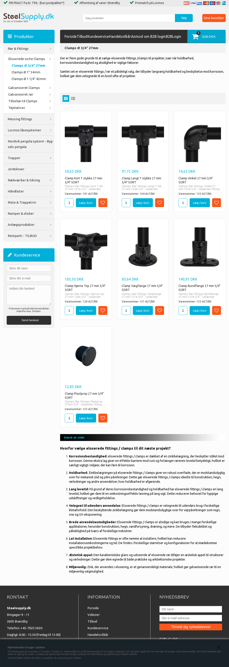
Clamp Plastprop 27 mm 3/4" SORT (84, 395)
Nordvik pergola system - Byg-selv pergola (31, 144)
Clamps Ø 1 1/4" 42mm (29, 79)
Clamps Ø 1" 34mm (26, 72)
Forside (71, 36)
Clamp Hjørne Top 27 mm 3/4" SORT (85, 288)
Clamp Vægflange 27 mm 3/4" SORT (142, 288)
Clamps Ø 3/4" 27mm (28, 65)
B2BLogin (173, 36)
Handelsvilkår (120, 36)
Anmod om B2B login (148, 36)
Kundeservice (98, 36)
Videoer (93, 615)
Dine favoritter (214, 18)
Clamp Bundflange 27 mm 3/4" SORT (199, 288)
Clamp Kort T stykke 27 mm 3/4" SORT (83, 180)
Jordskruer (16, 169)
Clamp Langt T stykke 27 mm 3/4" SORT (141, 180)
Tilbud (82, 36)
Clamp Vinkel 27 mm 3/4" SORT (195, 180)
